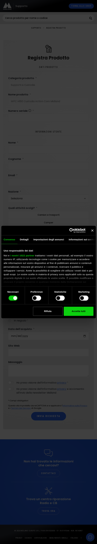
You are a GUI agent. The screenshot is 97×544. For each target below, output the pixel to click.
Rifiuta (47, 311)
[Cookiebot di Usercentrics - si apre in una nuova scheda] (71, 230)
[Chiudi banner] (92, 230)
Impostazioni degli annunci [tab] (48, 239)
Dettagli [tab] (24, 239)
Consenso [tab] (9, 239)
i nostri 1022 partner (22, 255)
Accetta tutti (79, 311)
